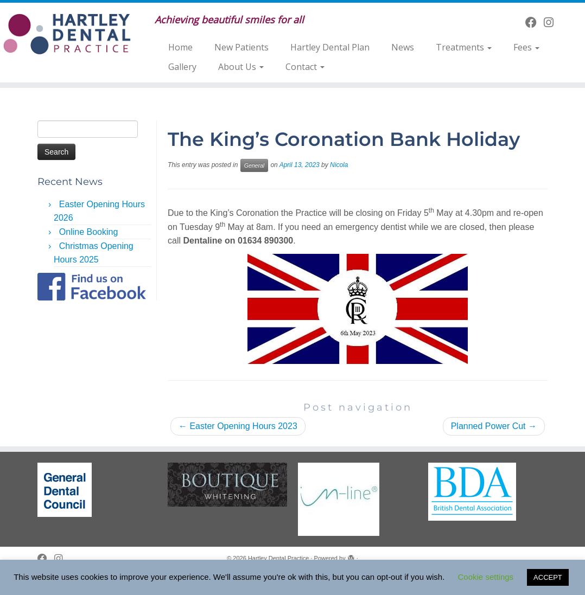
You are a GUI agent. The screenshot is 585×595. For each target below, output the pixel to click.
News (402, 47)
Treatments (464, 47)
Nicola (339, 165)
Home (180, 47)
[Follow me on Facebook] (534, 22)
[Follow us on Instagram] (552, 22)
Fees (526, 47)
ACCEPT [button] (547, 577)
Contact (305, 67)
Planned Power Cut (494, 426)
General (254, 165)
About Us (241, 67)
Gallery (182, 67)
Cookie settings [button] (486, 576)
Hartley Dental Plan (330, 47)
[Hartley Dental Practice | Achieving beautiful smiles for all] (68, 34)
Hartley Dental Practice (278, 558)
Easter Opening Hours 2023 (238, 426)
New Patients (241, 47)
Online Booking (88, 231)
